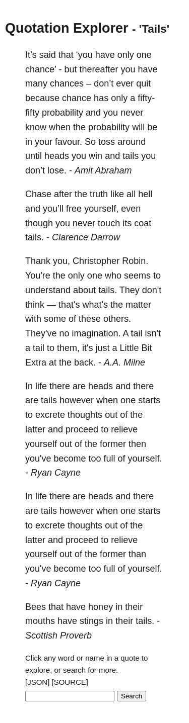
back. (85, 362)
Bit (147, 348)
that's (69, 305)
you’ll (53, 209)
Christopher (96, 261)
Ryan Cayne (56, 473)
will (138, 127)
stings (91, 621)
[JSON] (37, 682)
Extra (35, 362)
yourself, (101, 209)
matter (138, 305)
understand (48, 290)
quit (143, 83)
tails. (34, 237)
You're (37, 275)
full (109, 459)
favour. (68, 142)
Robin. (135, 261)
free (74, 209)
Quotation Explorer (67, 28)
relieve (124, 429)
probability (62, 113)
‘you (84, 55)
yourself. (145, 459)
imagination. (96, 333)
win (95, 156)
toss (106, 142)
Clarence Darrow (86, 237)
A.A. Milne (124, 362)
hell (145, 194)
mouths (40, 621)
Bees (35, 607)
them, (68, 348)
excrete (50, 415)
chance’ (40, 69)
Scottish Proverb (58, 635)
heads (56, 156)
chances (67, 83)
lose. (57, 170)
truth (99, 194)
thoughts (85, 415)
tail (137, 333)
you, (61, 261)
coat (142, 223)
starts (149, 400)
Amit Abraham (103, 170)
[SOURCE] (70, 682)
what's (95, 305)
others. (117, 319)
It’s (31, 55)
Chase (38, 194)
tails (130, 156)
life (41, 386)
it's (87, 348)
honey (100, 607)
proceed (82, 429)
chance (76, 98)
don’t (103, 83)
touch (109, 223)
